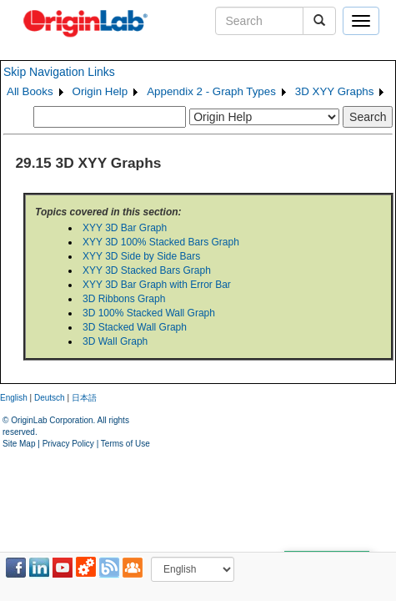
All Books (30, 91)
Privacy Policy (68, 443)
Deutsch (49, 397)
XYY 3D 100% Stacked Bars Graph (161, 242)
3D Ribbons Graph (124, 299)
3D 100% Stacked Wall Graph (149, 313)
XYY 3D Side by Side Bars (141, 256)
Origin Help (100, 91)
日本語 (84, 397)
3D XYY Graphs (334, 91)
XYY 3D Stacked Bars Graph (147, 270)
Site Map (19, 443)
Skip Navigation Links (59, 71)
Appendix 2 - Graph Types (211, 91)
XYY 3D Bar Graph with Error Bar (157, 284)
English (14, 397)
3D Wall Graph (115, 341)
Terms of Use (125, 443)
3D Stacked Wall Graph (135, 327)
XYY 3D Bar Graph (125, 228)
